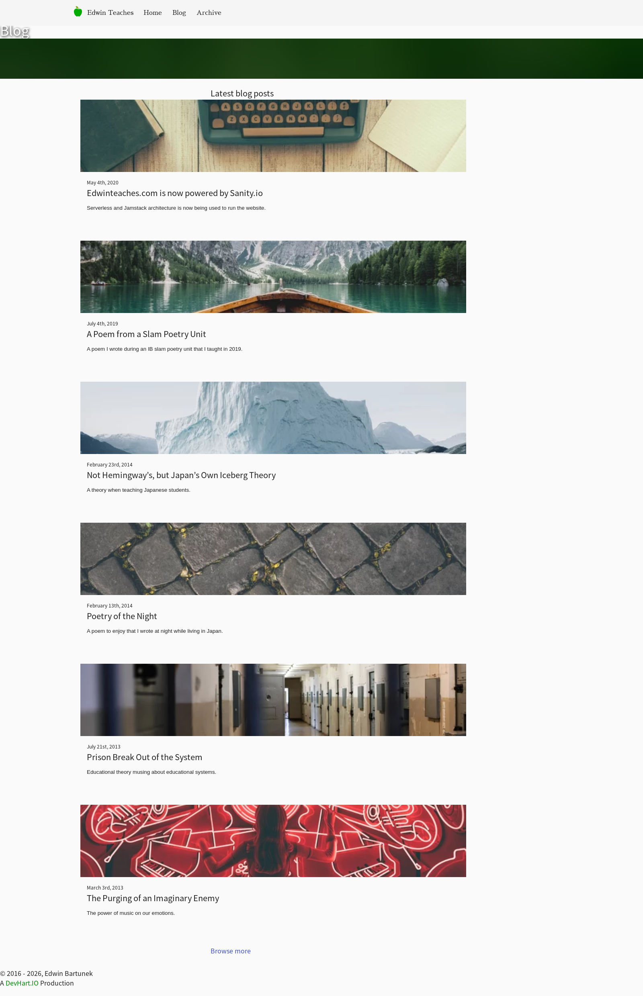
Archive (209, 13)
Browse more (231, 950)
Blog (179, 13)
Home (152, 13)
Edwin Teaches (110, 13)
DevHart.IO (22, 983)
